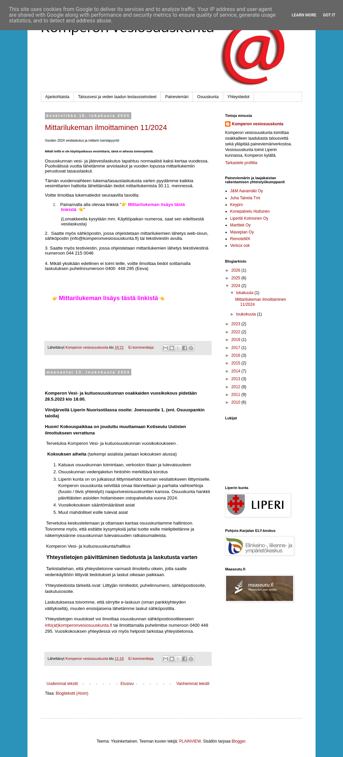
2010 (236, 402)
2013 (236, 378)
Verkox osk (240, 245)
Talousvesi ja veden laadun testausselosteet (117, 96)
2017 (236, 347)
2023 (236, 324)
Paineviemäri (176, 96)
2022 (236, 332)
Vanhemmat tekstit (193, 683)
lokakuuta (245, 292)
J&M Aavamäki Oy (246, 191)
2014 (236, 371)
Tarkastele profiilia (241, 162)
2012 (236, 387)
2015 (236, 363)
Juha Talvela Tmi (245, 198)
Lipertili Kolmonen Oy (249, 218)
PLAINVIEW (190, 741)
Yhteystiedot (238, 96)
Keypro (236, 204)
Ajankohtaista (57, 96)
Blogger (239, 741)
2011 (236, 394)
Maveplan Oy (242, 232)
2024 (236, 285)
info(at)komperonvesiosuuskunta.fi (78, 625)
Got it (329, 15)
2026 (236, 270)
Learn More (304, 15)
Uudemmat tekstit (62, 683)
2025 (236, 278)
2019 (236, 339)
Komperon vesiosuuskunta (257, 124)
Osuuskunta (208, 96)
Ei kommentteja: (141, 347)
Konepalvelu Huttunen (250, 211)
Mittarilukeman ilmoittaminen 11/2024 (106, 127)
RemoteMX (240, 238)
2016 (236, 355)
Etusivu (127, 683)
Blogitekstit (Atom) (72, 693)
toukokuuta (246, 314)
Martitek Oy (240, 225)
